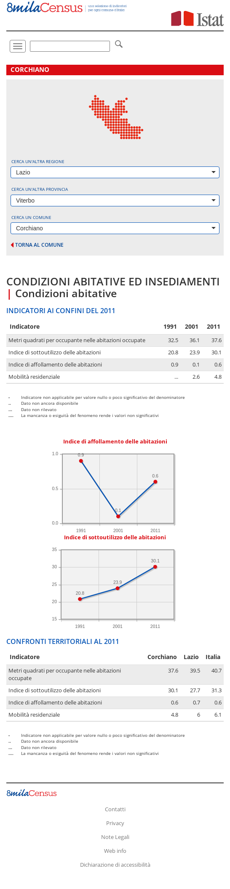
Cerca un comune (31, 217)
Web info (115, 851)
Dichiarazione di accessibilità (115, 864)
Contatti (115, 809)
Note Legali (115, 837)
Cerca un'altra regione (37, 161)
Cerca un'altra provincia (39, 189)
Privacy (115, 823)
